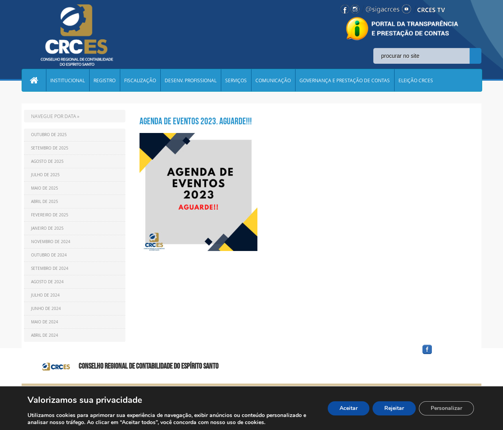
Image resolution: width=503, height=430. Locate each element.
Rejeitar (394, 408)
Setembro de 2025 (49, 148)
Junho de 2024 (46, 308)
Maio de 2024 (44, 322)
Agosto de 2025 (47, 161)
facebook (446, 354)
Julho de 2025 (45, 174)
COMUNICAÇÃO (273, 80)
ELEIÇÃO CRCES (415, 80)
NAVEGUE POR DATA (53, 116)
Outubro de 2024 (49, 255)
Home (34, 80)
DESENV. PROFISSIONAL (191, 80)
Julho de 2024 (45, 295)
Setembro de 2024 (49, 268)
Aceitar (349, 408)
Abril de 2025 (44, 201)
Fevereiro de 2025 (49, 215)
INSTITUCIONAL (67, 80)
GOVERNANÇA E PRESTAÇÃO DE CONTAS (344, 80)
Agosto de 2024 (47, 281)
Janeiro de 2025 (47, 228)
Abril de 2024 (44, 335)
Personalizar (446, 408)
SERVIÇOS (236, 80)
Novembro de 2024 (50, 241)
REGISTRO (105, 80)
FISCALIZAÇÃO (140, 80)
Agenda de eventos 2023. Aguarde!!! (196, 121)
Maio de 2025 (44, 188)
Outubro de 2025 (49, 134)
